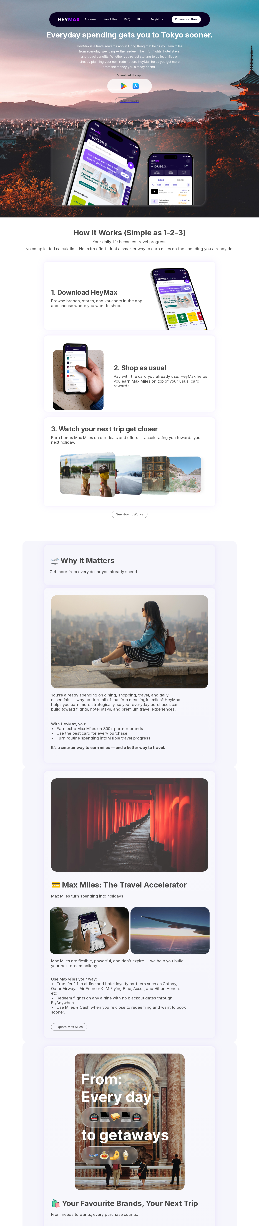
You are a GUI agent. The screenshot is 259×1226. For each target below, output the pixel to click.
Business (91, 19)
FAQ (127, 19)
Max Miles (110, 19)
